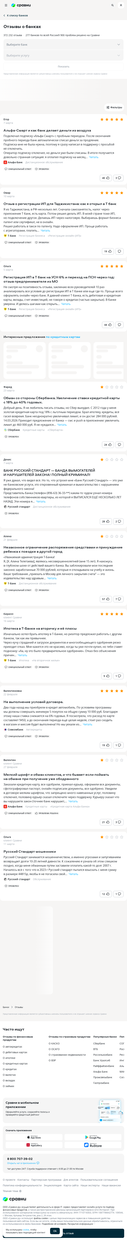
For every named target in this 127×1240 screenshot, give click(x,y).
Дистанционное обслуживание (44, 162)
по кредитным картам (63, 337)
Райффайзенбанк (103, 1066)
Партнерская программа (46, 1179)
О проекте (9, 1179)
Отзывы (19, 1007)
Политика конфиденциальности (22, 1185)
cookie (26, 1229)
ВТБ (95, 1049)
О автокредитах (12, 1046)
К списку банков (15, 15)
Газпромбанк (101, 1083)
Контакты (23, 1179)
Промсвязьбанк (102, 1077)
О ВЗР (52, 1060)
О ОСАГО (54, 1049)
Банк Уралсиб (101, 1060)
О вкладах (9, 1080)
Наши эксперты (90, 1185)
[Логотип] (63, 1199)
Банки (6, 1007)
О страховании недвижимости (67, 1054)
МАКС (123, 1071)
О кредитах (10, 1069)
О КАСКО (54, 1043)
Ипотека (24, 660)
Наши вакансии (111, 1185)
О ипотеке (9, 1058)
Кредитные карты (34, 430)
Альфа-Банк (100, 1071)
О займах (8, 1086)
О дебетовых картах (15, 1052)
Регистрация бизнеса (32, 235)
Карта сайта (71, 1185)
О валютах (9, 1074)
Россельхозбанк (102, 1054)
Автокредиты (34, 729)
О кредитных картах (15, 1063)
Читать (93, 157)
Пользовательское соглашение (99, 1179)
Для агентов (71, 1179)
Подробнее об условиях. (54, 1223)
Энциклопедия (53, 1185)
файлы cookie (41, 1218)
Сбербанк (99, 1043)
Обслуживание (42, 879)
